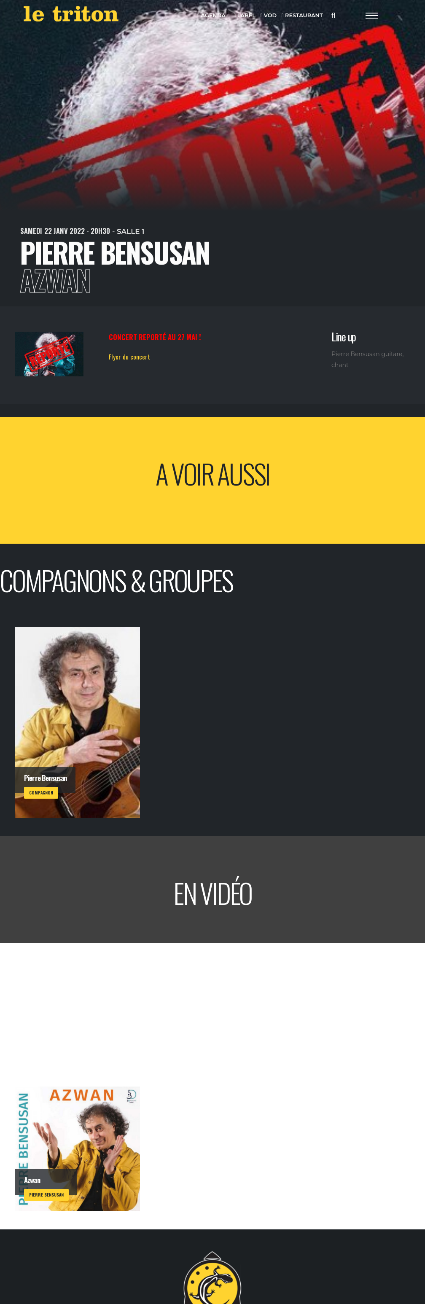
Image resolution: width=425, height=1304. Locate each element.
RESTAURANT (302, 16)
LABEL (244, 16)
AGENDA (211, 16)
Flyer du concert (129, 356)
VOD (269, 16)
